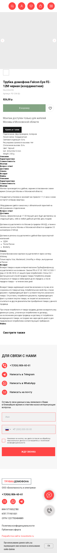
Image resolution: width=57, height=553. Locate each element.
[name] (29, 417)
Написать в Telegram (22, 386)
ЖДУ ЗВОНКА (28, 452)
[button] (12, 6)
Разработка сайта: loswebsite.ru (18, 536)
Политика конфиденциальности (18, 526)
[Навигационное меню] (51, 6)
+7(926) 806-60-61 (20, 377)
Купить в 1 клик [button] (12, 130)
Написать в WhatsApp (22, 395)
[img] (16, 481)
